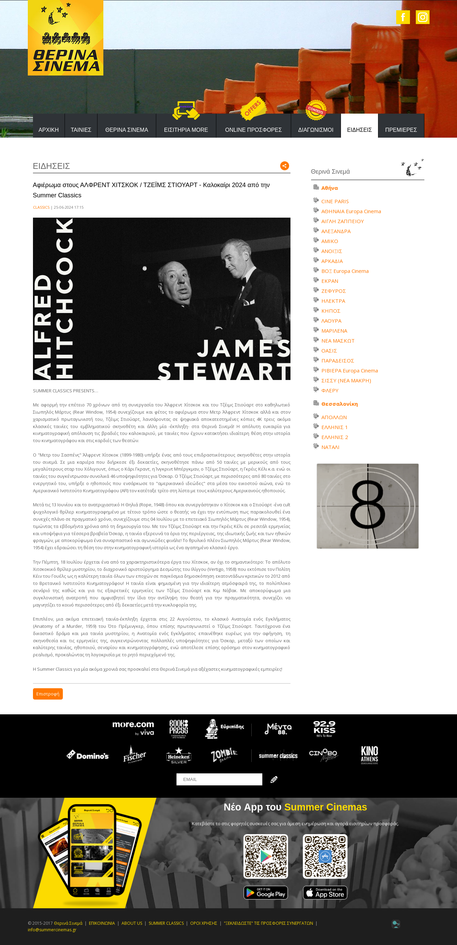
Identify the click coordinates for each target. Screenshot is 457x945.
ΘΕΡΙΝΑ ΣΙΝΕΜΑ (126, 130)
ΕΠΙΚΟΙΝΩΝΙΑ (102, 923)
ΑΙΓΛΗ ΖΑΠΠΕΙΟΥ (342, 221)
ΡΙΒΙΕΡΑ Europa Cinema (349, 370)
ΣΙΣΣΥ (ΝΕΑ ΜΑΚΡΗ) (346, 380)
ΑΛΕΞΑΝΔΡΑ (336, 231)
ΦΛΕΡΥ (330, 390)
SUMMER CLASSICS (166, 923)
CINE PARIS (335, 201)
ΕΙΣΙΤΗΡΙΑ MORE (186, 130)
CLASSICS (41, 207)
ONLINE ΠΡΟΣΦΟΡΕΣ (253, 130)
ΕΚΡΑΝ (329, 280)
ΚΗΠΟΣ (331, 310)
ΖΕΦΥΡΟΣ (333, 290)
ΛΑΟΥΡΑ (331, 320)
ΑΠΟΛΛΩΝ (334, 417)
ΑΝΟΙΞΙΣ (331, 250)
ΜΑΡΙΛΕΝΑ (334, 330)
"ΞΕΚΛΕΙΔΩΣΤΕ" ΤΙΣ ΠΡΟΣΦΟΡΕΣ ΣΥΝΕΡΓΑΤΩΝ (268, 923)
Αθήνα (329, 187)
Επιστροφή (47, 694)
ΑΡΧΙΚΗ (48, 130)
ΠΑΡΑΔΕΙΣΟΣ (337, 360)
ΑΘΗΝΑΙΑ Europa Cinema (351, 211)
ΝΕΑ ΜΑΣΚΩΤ (338, 340)
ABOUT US (132, 923)
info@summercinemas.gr (52, 930)
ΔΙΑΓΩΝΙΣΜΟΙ (316, 130)
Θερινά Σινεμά (68, 923)
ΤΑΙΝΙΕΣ (81, 130)
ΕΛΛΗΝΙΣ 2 (334, 437)
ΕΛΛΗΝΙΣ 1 (334, 427)
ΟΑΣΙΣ (329, 350)
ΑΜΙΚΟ (329, 241)
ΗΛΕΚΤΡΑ (333, 300)
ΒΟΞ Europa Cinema (345, 270)
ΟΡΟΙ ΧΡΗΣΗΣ (203, 923)
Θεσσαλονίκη (339, 403)
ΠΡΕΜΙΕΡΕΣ (401, 130)
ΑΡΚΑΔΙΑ (332, 260)
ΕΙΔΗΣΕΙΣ (359, 130)
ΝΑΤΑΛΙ (330, 446)
